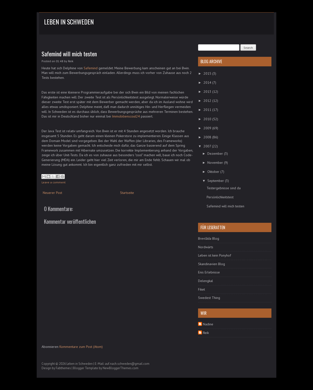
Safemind (91, 68)
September (216, 180)
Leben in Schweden (69, 21)
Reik (206, 333)
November (215, 162)
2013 (207, 91)
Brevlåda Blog (208, 238)
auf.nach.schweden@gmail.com (127, 364)
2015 (207, 73)
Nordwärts (205, 247)
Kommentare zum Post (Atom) (81, 346)
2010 (207, 119)
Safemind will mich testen (69, 53)
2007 (207, 146)
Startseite (127, 192)
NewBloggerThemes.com (120, 368)
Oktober (213, 171)
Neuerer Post (52, 192)
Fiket (201, 289)
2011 (207, 109)
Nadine (208, 324)
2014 (207, 82)
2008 (207, 137)
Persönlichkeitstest (220, 197)
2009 (207, 128)
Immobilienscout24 (126, 116)
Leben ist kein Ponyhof (214, 255)
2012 (207, 100)
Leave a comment (54, 182)
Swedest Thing (209, 297)
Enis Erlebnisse (209, 272)
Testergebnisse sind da (224, 188)
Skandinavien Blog (211, 264)
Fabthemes (63, 368)
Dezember (215, 153)
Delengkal (205, 281)
